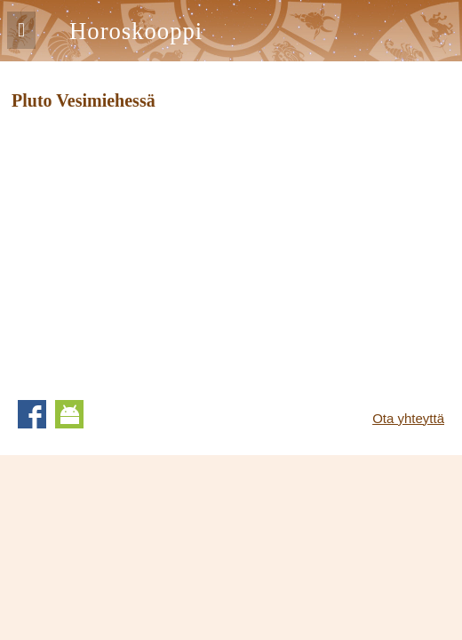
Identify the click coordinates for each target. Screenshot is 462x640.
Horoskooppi (136, 31)
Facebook (32, 414)
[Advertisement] (161, 248)
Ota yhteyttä (408, 418)
